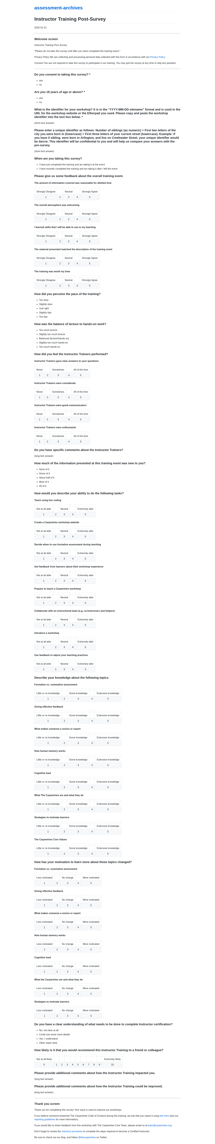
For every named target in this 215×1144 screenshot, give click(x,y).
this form (164, 1116)
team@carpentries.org (160, 1125)
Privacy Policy (157, 57)
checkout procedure (72, 1131)
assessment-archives (58, 7)
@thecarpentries (87, 1137)
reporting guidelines (44, 1119)
